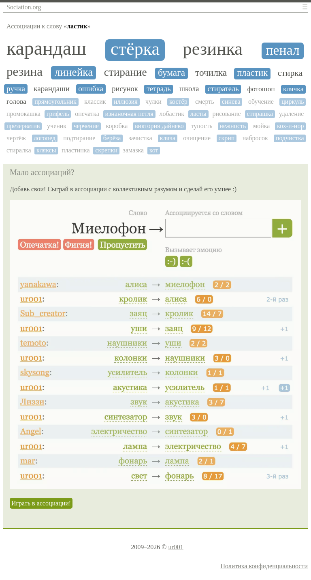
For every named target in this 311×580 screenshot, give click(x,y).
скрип (226, 138)
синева (231, 101)
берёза (112, 138)
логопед (44, 138)
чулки (153, 101)
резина (24, 72)
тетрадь (159, 89)
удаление (291, 113)
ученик (56, 125)
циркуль (292, 101)
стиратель (223, 89)
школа (189, 89)
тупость (202, 125)
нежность (232, 125)
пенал (283, 50)
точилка (211, 73)
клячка (293, 89)
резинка (213, 49)
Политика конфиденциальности (264, 566)
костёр (178, 101)
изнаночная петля (129, 113)
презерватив (23, 125)
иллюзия (126, 101)
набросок (255, 138)
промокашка (23, 113)
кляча (167, 138)
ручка (15, 88)
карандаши (52, 88)
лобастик (171, 113)
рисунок (125, 89)
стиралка (18, 150)
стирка (290, 73)
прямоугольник (55, 101)
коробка (117, 125)
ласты (198, 113)
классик (95, 101)
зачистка (140, 138)
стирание (125, 72)
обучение (261, 101)
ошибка (90, 88)
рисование (226, 113)
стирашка (260, 113)
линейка (74, 72)
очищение (197, 138)
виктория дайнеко (159, 125)
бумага (171, 73)
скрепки (106, 150)
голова (16, 101)
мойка (261, 125)
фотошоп (261, 89)
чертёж (16, 138)
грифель (58, 113)
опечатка (87, 113)
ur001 (175, 547)
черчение (86, 125)
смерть (204, 101)
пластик (252, 73)
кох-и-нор (290, 125)
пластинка (76, 150)
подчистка (290, 138)
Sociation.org (23, 7)
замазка (133, 150)
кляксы (46, 150)
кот (153, 150)
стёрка (135, 49)
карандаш (46, 48)
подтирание (79, 138)
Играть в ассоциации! (41, 503)
